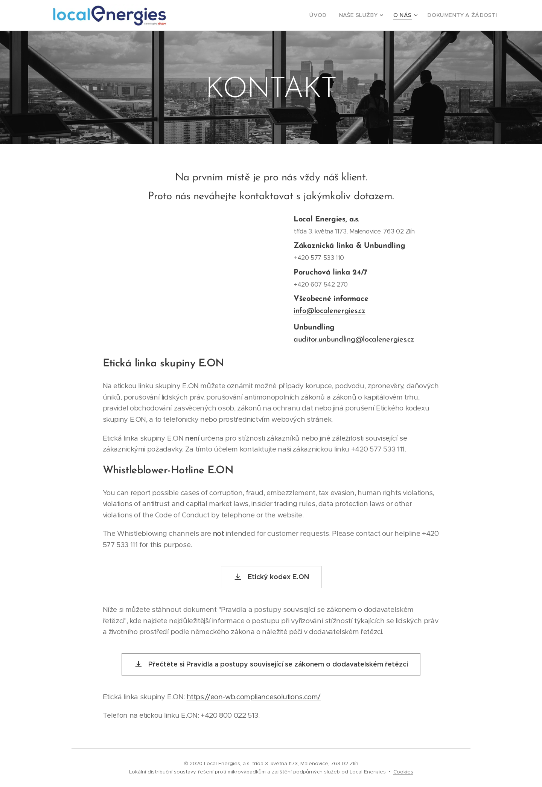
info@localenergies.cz (329, 310)
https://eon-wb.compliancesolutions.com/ (254, 696)
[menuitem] (332, 15)
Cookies (403, 772)
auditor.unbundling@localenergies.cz (354, 339)
